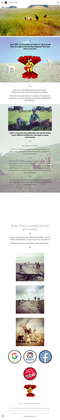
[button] (2, 2)
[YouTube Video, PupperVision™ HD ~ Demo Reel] (30, 207)
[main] (30, 45)
